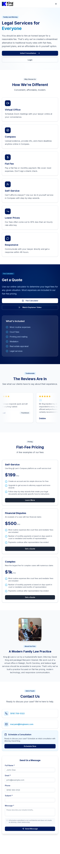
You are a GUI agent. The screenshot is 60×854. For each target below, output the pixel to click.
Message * (9, 806)
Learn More (30, 500)
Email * (8, 775)
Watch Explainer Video (30, 307)
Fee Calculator (30, 301)
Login (30, 60)
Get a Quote (30, 549)
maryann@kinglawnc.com (21, 724)
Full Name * (10, 765)
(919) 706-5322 (17, 713)
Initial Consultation (30, 53)
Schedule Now (30, 746)
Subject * (9, 796)
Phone (7, 786)
